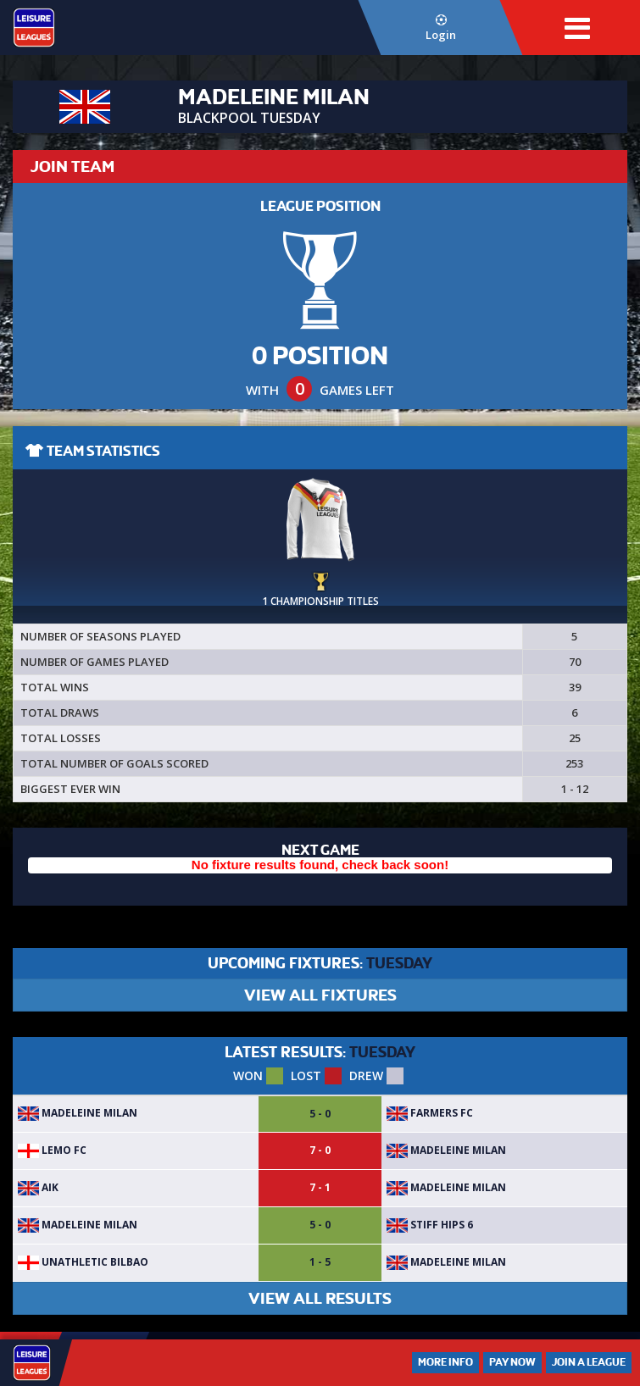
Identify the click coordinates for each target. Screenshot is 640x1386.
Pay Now (512, 1362)
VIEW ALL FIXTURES (320, 995)
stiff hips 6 (430, 1224)
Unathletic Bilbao (83, 1262)
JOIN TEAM (72, 166)
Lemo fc (52, 1150)
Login (441, 28)
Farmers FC (430, 1113)
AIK (38, 1187)
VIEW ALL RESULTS (320, 1298)
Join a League (589, 1362)
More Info (445, 1362)
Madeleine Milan (77, 1113)
